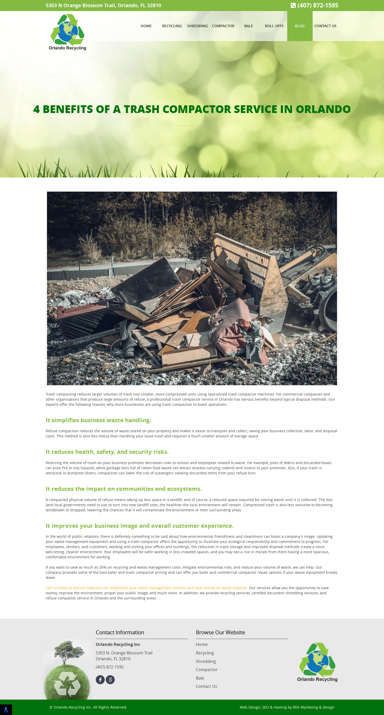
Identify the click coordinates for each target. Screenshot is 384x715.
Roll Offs (274, 25)
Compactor (223, 25)
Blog (300, 25)
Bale (248, 25)
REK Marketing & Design (313, 707)
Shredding (197, 25)
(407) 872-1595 (314, 5)
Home (146, 25)
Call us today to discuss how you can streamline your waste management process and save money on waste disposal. (147, 587)
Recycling (172, 25)
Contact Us (325, 25)
